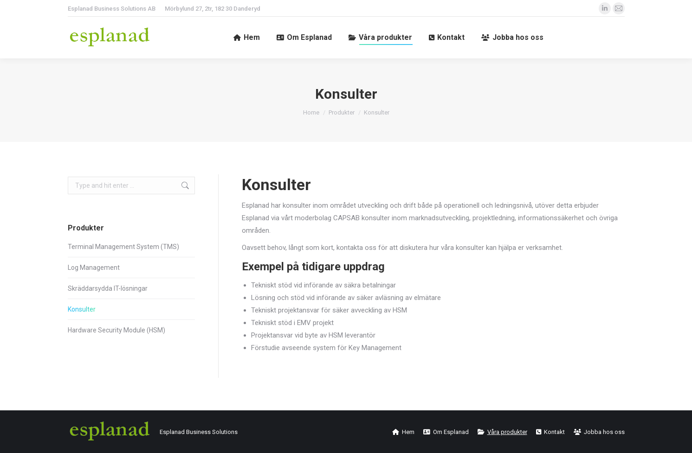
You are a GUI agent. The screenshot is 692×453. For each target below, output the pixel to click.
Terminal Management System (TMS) (123, 246)
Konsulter (82, 309)
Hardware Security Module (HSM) (116, 330)
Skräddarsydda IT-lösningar (108, 288)
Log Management (94, 267)
